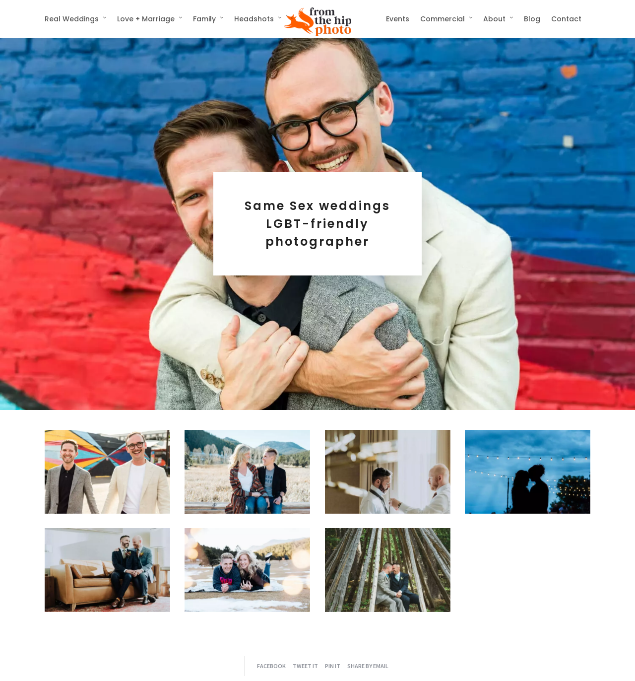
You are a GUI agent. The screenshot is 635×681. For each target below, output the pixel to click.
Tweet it (305, 666)
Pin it (332, 666)
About (494, 19)
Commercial (442, 19)
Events (397, 19)
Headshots (254, 19)
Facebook (271, 666)
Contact (566, 19)
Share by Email (367, 666)
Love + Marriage (146, 19)
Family (204, 19)
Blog (532, 19)
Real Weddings (72, 19)
